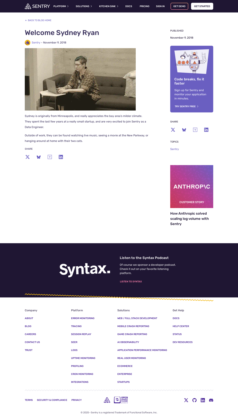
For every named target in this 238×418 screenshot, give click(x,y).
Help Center (181, 326)
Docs (176, 318)
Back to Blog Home (38, 20)
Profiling (77, 366)
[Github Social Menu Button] (194, 400)
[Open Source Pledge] (121, 400)
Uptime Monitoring (83, 358)
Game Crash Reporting (132, 334)
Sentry (36, 42)
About (29, 318)
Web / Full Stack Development (137, 318)
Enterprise (124, 374)
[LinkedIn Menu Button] (203, 400)
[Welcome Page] (37, 6)
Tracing (76, 326)
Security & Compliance (52, 400)
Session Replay (81, 334)
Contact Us (32, 342)
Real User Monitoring (131, 358)
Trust (28, 350)
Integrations (79, 382)
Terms (29, 400)
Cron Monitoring (82, 374)
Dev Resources (183, 342)
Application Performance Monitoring (142, 350)
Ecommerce (125, 366)
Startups (123, 382)
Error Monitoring (82, 318)
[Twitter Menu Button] (186, 400)
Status (177, 334)
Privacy (76, 400)
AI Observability (128, 342)
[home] (107, 400)
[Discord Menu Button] (211, 400)
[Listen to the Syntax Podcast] (84, 270)
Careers (30, 334)
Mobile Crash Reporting (133, 326)
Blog (28, 326)
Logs (74, 350)
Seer (74, 342)
